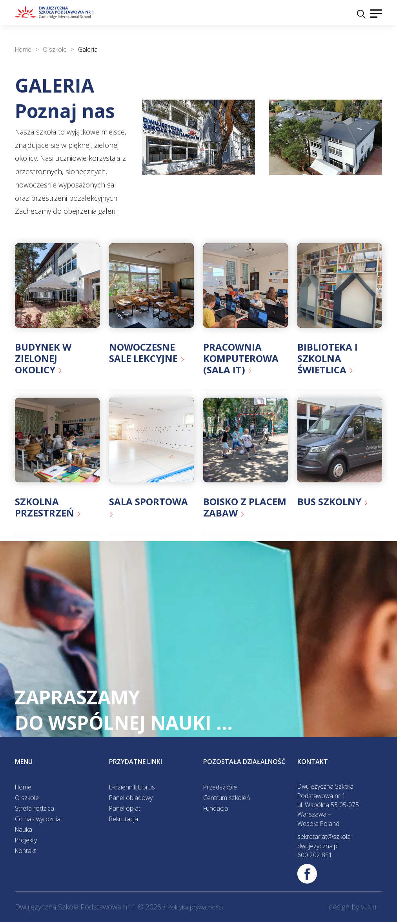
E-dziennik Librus (132, 787)
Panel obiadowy (131, 797)
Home (23, 787)
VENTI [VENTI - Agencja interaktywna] (369, 907)
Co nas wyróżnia (37, 819)
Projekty (26, 840)
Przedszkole (220, 787)
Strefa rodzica (34, 808)
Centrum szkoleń (226, 797)
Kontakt (25, 850)
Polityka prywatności (195, 907)
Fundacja (215, 808)
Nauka (23, 829)
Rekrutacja (123, 819)
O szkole (27, 797)
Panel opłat (124, 808)
